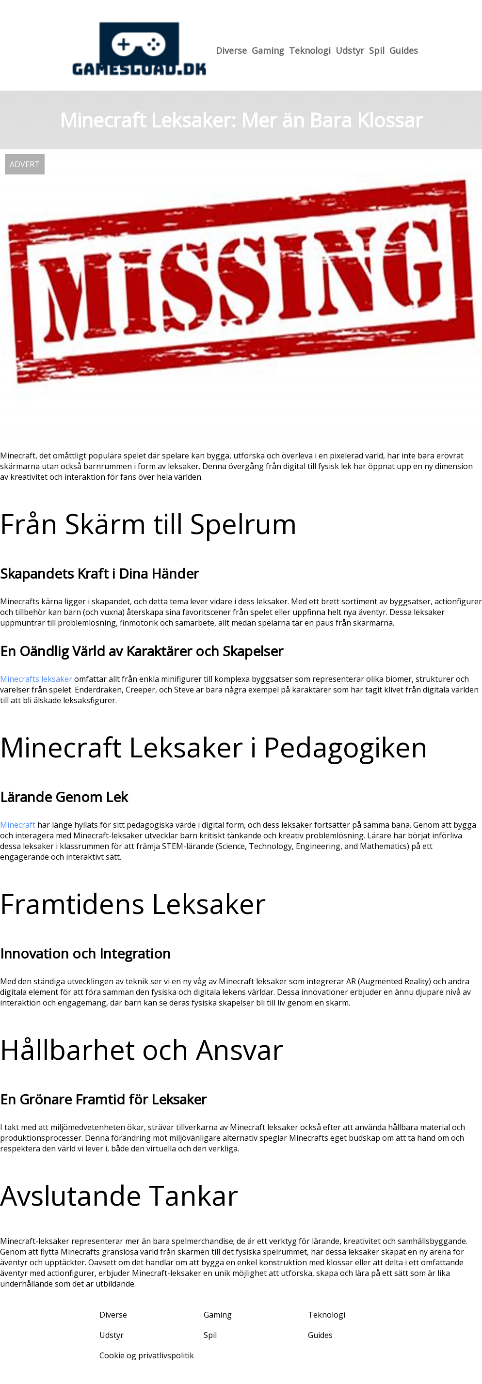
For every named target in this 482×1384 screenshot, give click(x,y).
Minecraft (17, 824)
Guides (403, 50)
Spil (377, 50)
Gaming (268, 50)
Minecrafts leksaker (36, 679)
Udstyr (350, 50)
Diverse (231, 50)
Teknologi (310, 50)
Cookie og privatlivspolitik (146, 1355)
